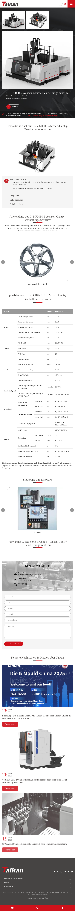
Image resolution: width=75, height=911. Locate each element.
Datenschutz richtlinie (40, 898)
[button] (3, 262)
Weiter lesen (10, 726)
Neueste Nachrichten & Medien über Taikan (37, 659)
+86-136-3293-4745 (25, 580)
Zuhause (8, 114)
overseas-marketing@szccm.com (29, 575)
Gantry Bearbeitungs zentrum (30, 114)
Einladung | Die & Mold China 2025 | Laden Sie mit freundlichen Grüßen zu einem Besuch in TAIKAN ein (36, 719)
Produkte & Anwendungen (13, 879)
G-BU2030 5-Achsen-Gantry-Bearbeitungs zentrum (40, 116)
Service (6, 883)
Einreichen (14, 644)
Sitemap (29, 898)
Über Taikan (8, 887)
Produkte (16, 114)
